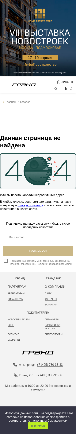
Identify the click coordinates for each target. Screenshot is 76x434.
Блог (11, 325)
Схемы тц (14, 340)
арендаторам (16, 293)
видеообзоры (54, 334)
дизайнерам (15, 299)
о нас (48, 293)
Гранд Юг (53, 278)
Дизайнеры (52, 319)
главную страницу (30, 205)
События (13, 334)
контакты (51, 299)
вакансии (51, 304)
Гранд (20, 278)
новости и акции (19, 319)
